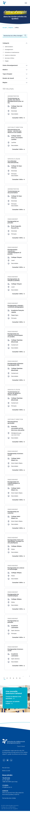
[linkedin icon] (11, 760)
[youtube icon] (7, 760)
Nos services (5, 767)
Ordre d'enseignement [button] (10, 65)
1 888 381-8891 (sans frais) (9, 781)
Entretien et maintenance (12, 52)
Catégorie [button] (6, 43)
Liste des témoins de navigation (9, 808)
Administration (9, 46)
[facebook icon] (4, 760)
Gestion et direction (10, 55)
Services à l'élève (9, 58)
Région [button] (5, 82)
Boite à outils (6, 770)
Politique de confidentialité (8, 807)
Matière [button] (5, 69)
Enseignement (9, 49)
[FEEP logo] (13, 742)
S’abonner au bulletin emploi (13, 702)
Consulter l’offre (18, 118)
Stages (7, 61)
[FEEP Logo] (4, 3)
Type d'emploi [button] (7, 74)
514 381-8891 (6, 780)
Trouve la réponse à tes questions (13, 697)
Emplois (11, 27)
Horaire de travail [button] (8, 78)
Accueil (5, 27)
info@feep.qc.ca (7, 787)
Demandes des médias (9, 798)
